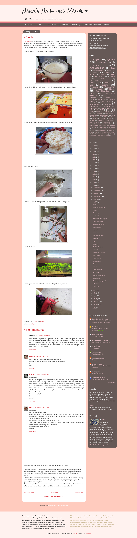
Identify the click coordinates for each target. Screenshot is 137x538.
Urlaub (113, 117)
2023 (93, 154)
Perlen (107, 135)
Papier (113, 125)
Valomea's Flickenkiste (100, 340)
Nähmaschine (94, 106)
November (97, 191)
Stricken (107, 72)
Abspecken (107, 106)
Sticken (112, 89)
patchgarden (96, 372)
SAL (105, 117)
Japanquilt (107, 104)
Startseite (29, 24)
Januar (95, 304)
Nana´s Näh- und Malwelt (55, 11)
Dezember (97, 188)
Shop (107, 97)
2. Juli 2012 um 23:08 (42, 375)
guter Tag (96, 286)
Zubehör (105, 85)
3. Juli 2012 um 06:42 (42, 407)
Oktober (96, 193)
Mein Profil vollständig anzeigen (100, 445)
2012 (93, 185)
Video (111, 134)
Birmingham (93, 135)
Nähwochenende (106, 103)
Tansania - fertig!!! (99, 275)
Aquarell (111, 70)
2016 (93, 174)
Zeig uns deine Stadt (98, 128)
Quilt (113, 76)
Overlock (107, 123)
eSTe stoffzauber (98, 334)
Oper (113, 115)
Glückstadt (99, 76)
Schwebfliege (107, 122)
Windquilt (109, 120)
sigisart (31, 375)
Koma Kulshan (104, 125)
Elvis (94, 264)
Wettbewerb (102, 127)
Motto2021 (100, 110)
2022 (93, 157)
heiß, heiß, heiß (98, 221)
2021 (93, 160)
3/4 (94, 241)
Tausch (94, 134)
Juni (94, 290)
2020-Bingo (93, 115)
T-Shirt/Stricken (98, 247)
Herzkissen (100, 135)
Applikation (94, 97)
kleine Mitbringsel (98, 224)
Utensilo (95, 250)
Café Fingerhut (102, 91)
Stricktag (96, 213)
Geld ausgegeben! (99, 207)
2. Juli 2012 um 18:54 (43, 336)
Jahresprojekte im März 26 (100, 379)
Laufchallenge (94, 104)
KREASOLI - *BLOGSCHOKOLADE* (100, 327)
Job (91, 132)
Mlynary (95, 118)
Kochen (92, 93)
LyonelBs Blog (97, 364)
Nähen (102, 62)
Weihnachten (110, 87)
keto (93, 130)
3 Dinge (95, 238)
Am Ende (96, 272)
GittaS (31, 356)
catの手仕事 (96, 346)
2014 (93, 180)
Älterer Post (79, 493)
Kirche (109, 110)
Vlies (91, 111)
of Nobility (96, 216)
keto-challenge (101, 130)
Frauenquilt (105, 108)
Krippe (98, 111)
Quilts (40, 24)
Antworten (32, 350)
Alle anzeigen (111, 382)
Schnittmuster (103, 134)
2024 (93, 151)
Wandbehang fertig (98, 354)
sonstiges (32, 324)
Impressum (52, 24)
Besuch (95, 244)
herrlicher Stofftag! (99, 252)
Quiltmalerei (96, 117)
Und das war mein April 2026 (101, 342)
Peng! (95, 210)
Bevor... (94, 360)
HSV (94, 204)
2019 (93, 165)
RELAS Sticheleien (98, 358)
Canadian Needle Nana (100, 319)
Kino (113, 132)
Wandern (99, 113)
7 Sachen (96, 284)
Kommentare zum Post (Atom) (58, 505)
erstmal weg (97, 227)
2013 (93, 182)
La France (108, 113)
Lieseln (92, 120)
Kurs (91, 85)
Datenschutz (93, 123)
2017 (93, 171)
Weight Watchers (105, 132)
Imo (108, 128)
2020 (93, 162)
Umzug (94, 127)
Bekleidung (94, 87)
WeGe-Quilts (96, 352)
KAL (110, 118)
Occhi (95, 132)
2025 (93, 148)
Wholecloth (101, 99)
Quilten (111, 59)
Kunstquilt (98, 89)
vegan (111, 130)
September (97, 196)
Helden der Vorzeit (98, 378)
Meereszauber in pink (100, 218)
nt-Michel (92, 406)
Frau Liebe (27, 41)
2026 (93, 145)
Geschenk (93, 83)
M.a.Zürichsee (94, 125)
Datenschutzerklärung (71, 24)
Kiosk (113, 128)
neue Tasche (97, 258)
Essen (112, 74)
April (95, 296)
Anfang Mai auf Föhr (98, 373)
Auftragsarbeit (97, 68)
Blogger (88, 533)
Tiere (113, 68)
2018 (93, 168)
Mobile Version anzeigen (54, 497)
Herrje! (95, 230)
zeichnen (94, 65)
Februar (96, 301)
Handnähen (93, 108)
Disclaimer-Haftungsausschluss (97, 24)
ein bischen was (98, 235)
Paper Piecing (94, 122)
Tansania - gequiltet (99, 281)
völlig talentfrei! (98, 269)
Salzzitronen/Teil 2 (97, 336)
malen (102, 74)
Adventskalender (96, 81)
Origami (106, 111)
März (95, 299)
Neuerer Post (29, 493)
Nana (103, 419)
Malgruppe (98, 70)
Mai (94, 293)
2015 (93, 177)
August (95, 199)
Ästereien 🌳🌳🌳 (97, 330)
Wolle (102, 79)
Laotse (95, 267)
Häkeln (107, 83)
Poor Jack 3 (95, 348)
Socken (100, 120)
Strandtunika (97, 261)
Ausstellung (93, 103)
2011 (93, 308)
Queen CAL (105, 101)
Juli (94, 202)
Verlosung (112, 127)
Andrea (31, 407)
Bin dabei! (96, 255)
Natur (96, 72)
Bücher (92, 99)
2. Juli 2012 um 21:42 (41, 356)
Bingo (103, 118)
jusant (75, 533)
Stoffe (92, 74)
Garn (108, 95)
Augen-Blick (104, 115)
